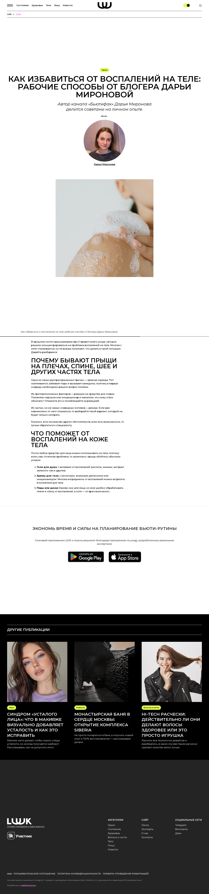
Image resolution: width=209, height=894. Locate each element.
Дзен (178, 833)
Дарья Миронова (104, 164)
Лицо (57, 5)
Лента (145, 825)
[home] (104, 5)
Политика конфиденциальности (79, 873)
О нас (145, 833)
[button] (11, 5)
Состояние (22, 5)
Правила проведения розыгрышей (126, 873)
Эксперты (147, 829)
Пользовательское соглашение (34, 873)
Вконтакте (181, 829)
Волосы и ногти (117, 837)
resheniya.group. (28, 885)
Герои (111, 825)
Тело (48, 5)
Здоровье (37, 5)
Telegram (180, 825)
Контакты (147, 837)
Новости (68, 5)
